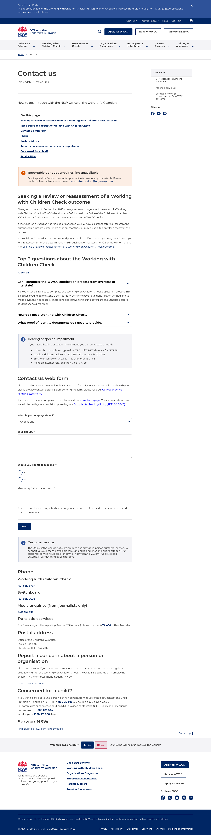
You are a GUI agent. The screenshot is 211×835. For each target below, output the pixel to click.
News (165, 20)
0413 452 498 (26, 612)
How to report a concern (32, 683)
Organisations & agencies (82, 773)
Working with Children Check (85, 768)
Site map (160, 829)
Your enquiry (26, 431)
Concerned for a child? (34, 151)
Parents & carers (77, 783)
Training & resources (79, 789)
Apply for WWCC (118, 31)
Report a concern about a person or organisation (50, 146)
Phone (24, 136)
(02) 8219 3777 (26, 585)
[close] (192, 5)
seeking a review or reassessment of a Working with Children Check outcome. (68, 246)
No (25, 479)
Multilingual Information (180, 829)
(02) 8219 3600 (26, 599)
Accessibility (117, 829)
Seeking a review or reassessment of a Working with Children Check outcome (70, 120)
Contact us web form (33, 130)
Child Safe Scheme (78, 762)
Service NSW (28, 156)
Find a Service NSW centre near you (40, 728)
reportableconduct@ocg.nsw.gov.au (91, 181)
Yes (26, 472)
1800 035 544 (45, 710)
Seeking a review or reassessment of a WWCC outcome (169, 96)
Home (21, 54)
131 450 (106, 625)
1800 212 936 (64, 702)
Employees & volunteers (82, 778)
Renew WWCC (148, 31)
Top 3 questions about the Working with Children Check (55, 125)
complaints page (90, 400)
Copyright (147, 829)
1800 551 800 (42, 714)
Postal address (30, 141)
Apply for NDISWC (179, 31)
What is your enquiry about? (35, 415)
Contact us (177, 20)
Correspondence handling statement (169, 80)
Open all (23, 272)
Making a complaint (166, 88)
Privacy (103, 829)
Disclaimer (132, 829)
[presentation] (40, 501)
